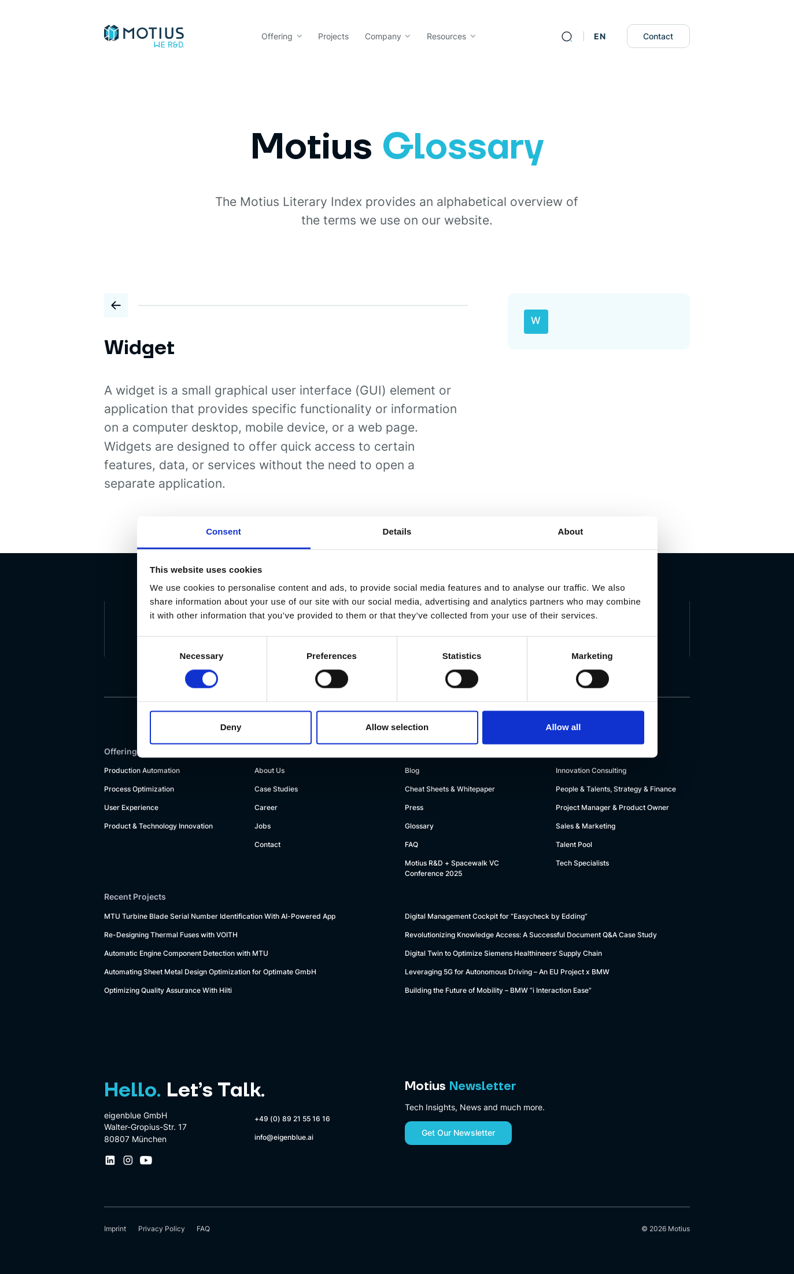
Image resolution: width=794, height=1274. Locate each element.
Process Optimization (139, 789)
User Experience (131, 807)
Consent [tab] (223, 531)
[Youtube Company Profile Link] (146, 1160)
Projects (333, 36)
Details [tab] (397, 531)
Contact (658, 36)
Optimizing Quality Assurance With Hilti (168, 990)
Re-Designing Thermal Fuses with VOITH (171, 934)
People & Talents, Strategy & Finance (616, 789)
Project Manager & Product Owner (612, 807)
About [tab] (571, 531)
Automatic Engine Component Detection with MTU (186, 953)
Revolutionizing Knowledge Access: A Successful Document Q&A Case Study (531, 934)
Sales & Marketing (585, 826)
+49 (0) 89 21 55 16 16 (292, 1118)
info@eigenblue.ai (283, 1137)
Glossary (419, 826)
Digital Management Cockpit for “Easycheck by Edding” (496, 916)
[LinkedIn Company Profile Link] (110, 1160)
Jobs (262, 826)
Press (414, 807)
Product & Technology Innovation (158, 826)
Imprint (115, 1228)
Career (266, 807)
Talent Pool (574, 844)
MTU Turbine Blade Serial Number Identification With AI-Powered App (219, 916)
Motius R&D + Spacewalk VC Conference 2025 (452, 868)
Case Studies (276, 789)
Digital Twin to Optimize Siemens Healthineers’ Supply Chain (503, 953)
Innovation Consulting (591, 770)
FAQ (411, 844)
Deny (231, 727)
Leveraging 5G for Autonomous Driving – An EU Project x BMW (507, 971)
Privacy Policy (161, 1228)
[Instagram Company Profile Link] (128, 1160)
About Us (269, 770)
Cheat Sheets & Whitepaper (450, 789)
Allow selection (397, 727)
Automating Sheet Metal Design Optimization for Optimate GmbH (210, 971)
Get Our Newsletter (458, 1132)
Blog (412, 770)
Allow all (563, 727)
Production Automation (142, 770)
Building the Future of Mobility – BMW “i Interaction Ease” (498, 990)
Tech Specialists (582, 863)
